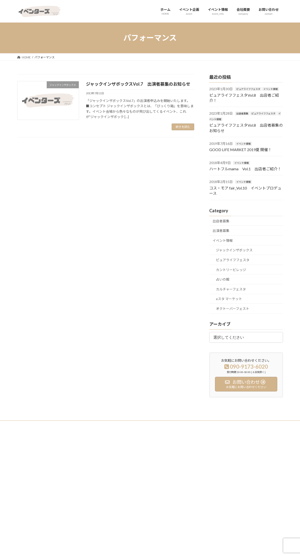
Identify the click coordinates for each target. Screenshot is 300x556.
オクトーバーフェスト (232, 309)
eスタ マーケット (229, 299)
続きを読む (183, 127)
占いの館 (222, 279)
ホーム (115, 453)
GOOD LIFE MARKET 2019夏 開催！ (240, 149)
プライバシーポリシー (36, 425)
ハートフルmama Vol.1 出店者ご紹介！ (245, 168)
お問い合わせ (119, 486)
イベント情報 (270, 89)
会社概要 (117, 478)
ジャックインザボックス (234, 250)
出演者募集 (221, 231)
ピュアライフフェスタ (248, 89)
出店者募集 (242, 113)
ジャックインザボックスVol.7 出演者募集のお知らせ (138, 84)
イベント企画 (119, 461)
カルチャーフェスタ (231, 289)
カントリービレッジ (231, 269)
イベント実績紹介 (213, 453)
